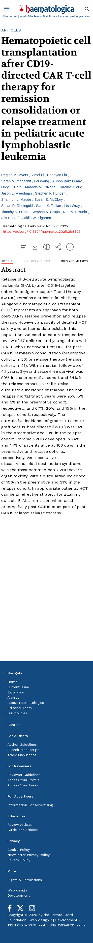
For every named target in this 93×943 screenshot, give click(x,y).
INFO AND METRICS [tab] (74, 261)
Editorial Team (19, 708)
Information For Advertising (30, 805)
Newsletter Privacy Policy (28, 855)
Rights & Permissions (24, 880)
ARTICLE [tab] (7, 261)
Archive (13, 697)
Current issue (18, 687)
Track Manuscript (21, 755)
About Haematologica (25, 703)
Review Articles (19, 825)
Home (12, 682)
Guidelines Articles (22, 830)
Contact (14, 725)
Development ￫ (67, 920)
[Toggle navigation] (8, 9)
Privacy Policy (18, 860)
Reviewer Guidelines (23, 775)
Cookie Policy (18, 850)
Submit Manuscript (23, 750)
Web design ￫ (41, 920)
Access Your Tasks (22, 785)
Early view (15, 692)
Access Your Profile (23, 780)
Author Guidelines (22, 744)
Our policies (17, 713)
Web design (17, 890)
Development (18, 895)
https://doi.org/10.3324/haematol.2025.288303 (42, 231)
